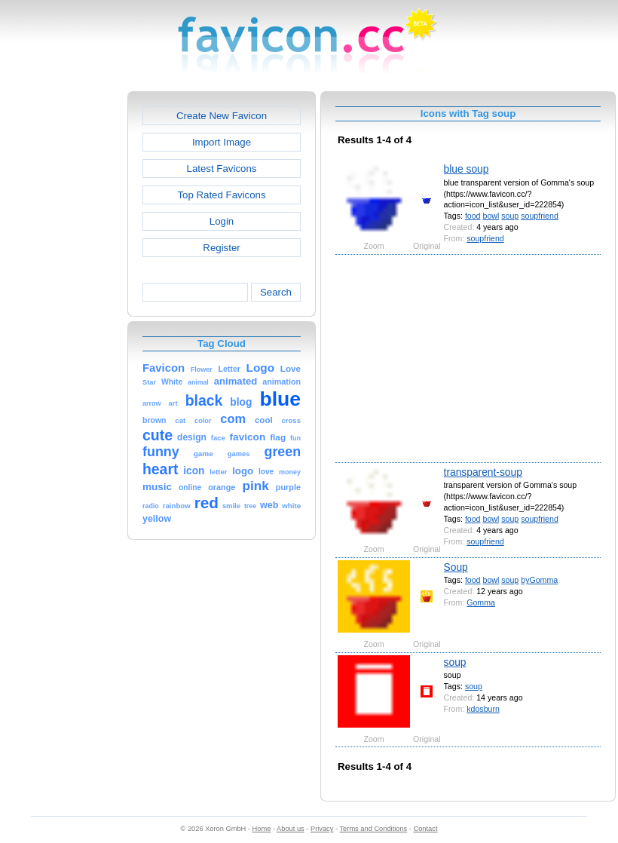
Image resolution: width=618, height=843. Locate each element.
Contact (426, 828)
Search (276, 292)
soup (510, 215)
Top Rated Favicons (221, 195)
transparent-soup (483, 472)
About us (290, 828)
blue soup (466, 169)
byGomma (539, 579)
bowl (490, 215)
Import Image (221, 142)
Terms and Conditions (373, 828)
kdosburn (483, 708)
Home (261, 828)
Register (221, 247)
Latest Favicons (222, 168)
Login (222, 221)
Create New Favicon (221, 115)
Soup (456, 567)
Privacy (322, 828)
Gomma (481, 602)
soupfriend (539, 215)
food (473, 215)
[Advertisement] (62, 317)
